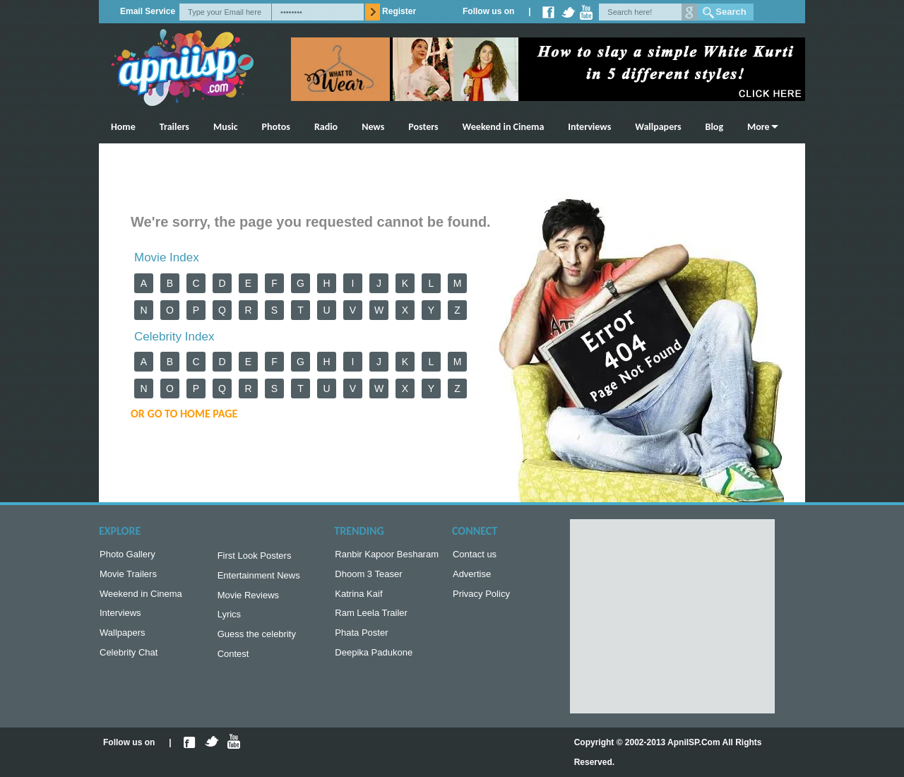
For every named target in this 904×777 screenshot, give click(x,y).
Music (225, 127)
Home (123, 127)
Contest (233, 662)
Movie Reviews (248, 599)
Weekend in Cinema (504, 127)
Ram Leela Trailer (371, 618)
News (373, 127)
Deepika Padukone (373, 661)
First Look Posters (255, 557)
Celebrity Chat (128, 661)
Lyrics (229, 620)
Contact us (474, 555)
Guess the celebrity (257, 641)
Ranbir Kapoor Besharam (387, 555)
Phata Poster (361, 639)
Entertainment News (259, 578)
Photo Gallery (127, 555)
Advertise (472, 576)
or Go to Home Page (184, 413)
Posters (423, 127)
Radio (326, 127)
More (758, 127)
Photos (276, 127)
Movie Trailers (128, 576)
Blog (714, 127)
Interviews (589, 127)
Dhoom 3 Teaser (368, 576)
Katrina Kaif (358, 598)
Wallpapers (658, 127)
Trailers (174, 127)
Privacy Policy (481, 598)
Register (399, 11)
